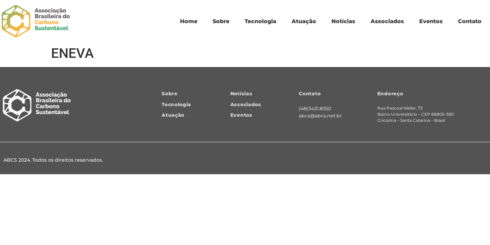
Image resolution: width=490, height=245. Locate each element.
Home (188, 21)
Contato (469, 21)
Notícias (343, 21)
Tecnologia (260, 21)
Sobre (221, 21)
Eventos (431, 21)
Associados (387, 21)
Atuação (304, 21)
